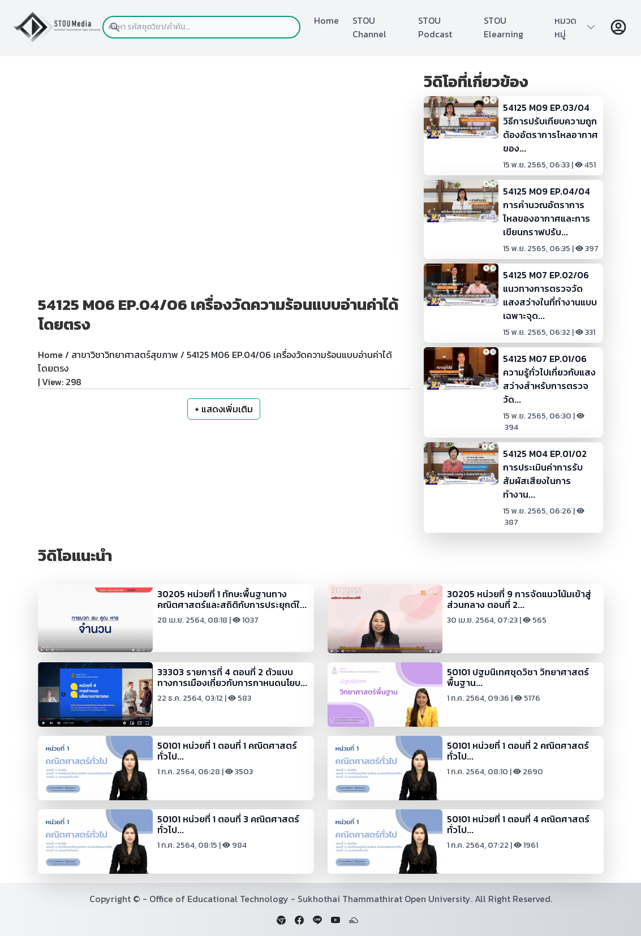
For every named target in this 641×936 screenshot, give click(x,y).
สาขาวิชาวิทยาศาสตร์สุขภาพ (124, 354)
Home (326, 20)
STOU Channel (369, 27)
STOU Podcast (435, 27)
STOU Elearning (503, 27)
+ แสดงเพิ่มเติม (224, 409)
